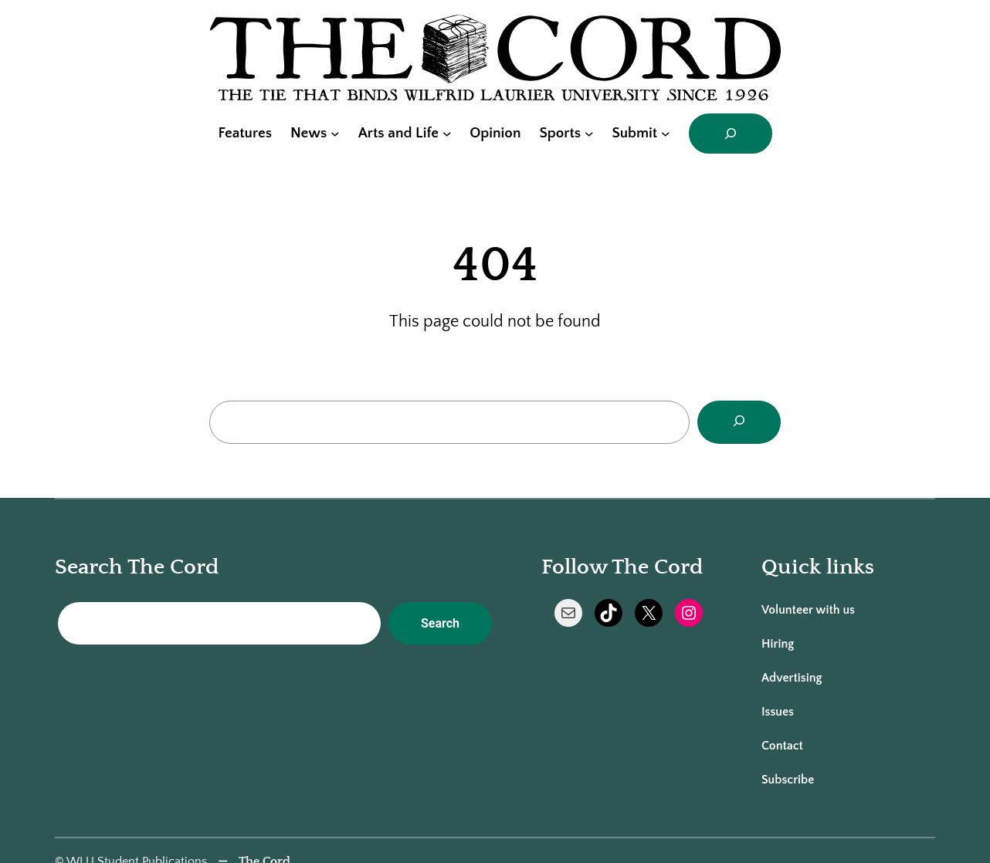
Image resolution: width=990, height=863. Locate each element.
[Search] (739, 422)
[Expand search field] (730, 133)
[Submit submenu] (665, 133)
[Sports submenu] (589, 133)
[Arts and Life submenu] (447, 133)
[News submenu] (335, 133)
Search (440, 623)
